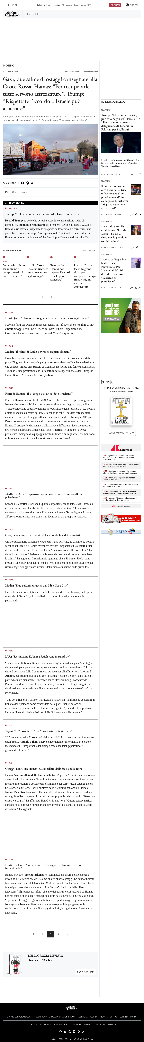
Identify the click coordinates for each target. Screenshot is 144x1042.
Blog (48, 5)
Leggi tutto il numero (121, 432)
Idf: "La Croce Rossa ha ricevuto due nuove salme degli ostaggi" (37, 270)
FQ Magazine (67, 5)
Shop (76, 5)
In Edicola (41, 5)
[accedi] (131, 5)
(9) (138, 247)
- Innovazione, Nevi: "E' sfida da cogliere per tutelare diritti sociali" (120, 486)
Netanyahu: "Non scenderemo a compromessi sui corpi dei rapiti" (14, 270)
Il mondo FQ (85, 5)
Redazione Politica (112, 247)
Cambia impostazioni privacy (62, 1017)
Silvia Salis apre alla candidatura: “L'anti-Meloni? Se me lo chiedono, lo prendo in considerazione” (114, 234)
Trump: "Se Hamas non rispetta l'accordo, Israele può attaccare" (61, 272)
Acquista (85, 972)
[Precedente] (45, 297)
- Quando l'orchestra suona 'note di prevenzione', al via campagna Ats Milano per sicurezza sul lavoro (120, 458)
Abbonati (115, 5)
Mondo (8, 65)
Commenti (9, 183)
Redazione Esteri (111, 174)
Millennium (56, 5)
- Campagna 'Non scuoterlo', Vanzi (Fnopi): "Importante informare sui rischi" (121, 465)
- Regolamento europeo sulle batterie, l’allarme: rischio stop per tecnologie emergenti (120, 472)
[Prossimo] (54, 297)
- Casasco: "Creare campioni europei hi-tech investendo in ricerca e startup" (120, 499)
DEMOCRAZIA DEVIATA (45, 956)
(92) (138, 288)
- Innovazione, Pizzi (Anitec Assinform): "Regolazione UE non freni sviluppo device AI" (120, 492)
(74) (138, 214)
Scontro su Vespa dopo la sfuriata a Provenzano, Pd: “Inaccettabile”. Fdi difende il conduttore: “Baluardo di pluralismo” (114, 270)
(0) (138, 174)
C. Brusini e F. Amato (112, 214)
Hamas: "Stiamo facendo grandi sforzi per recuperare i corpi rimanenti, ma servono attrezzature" (85, 275)
